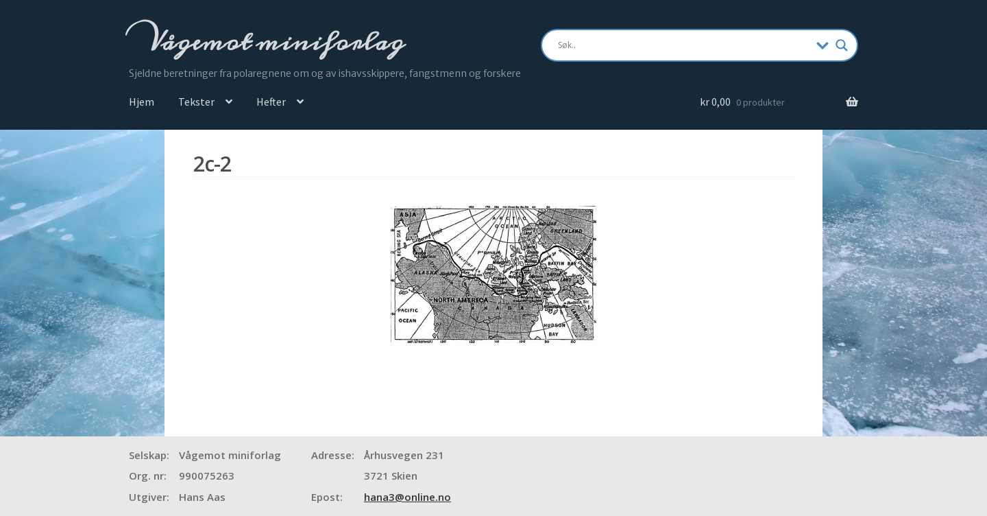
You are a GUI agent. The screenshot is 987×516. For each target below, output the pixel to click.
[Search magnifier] (841, 45)
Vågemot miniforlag (273, 42)
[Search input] (683, 45)
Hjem (141, 101)
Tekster (196, 101)
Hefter (271, 101)
